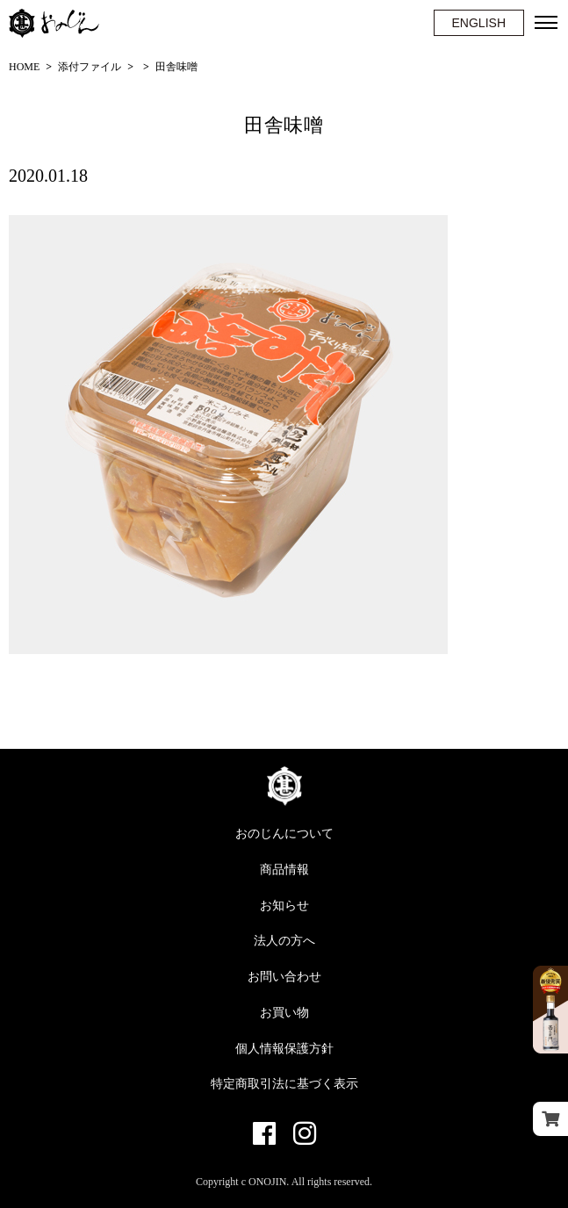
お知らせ (284, 905)
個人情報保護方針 (284, 1048)
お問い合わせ (284, 976)
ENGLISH (479, 23)
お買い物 (284, 1012)
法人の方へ (284, 940)
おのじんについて (284, 833)
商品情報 (284, 869)
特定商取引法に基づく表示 (284, 1083)
